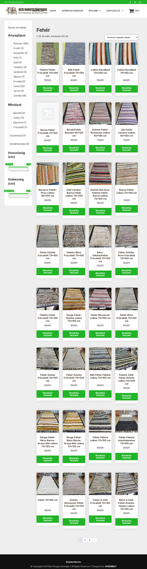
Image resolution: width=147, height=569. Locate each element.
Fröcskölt (20, 127)
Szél (17, 62)
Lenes (19, 86)
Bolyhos (20, 43)
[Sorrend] (121, 37)
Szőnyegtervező (72, 10)
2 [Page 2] (85, 540)
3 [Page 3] (89, 540)
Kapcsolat (113, 10)
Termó (18, 90)
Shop (53, 10)
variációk (20, 71)
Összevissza (17, 135)
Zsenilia (19, 95)
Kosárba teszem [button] (47, 89)
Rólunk (93, 10)
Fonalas (19, 81)
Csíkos (18, 117)
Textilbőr (20, 67)
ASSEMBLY (111, 566)
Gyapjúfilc (20, 53)
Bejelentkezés (73, 562)
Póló (17, 57)
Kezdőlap (38, 10)
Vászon (19, 76)
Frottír (18, 48)
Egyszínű (19, 122)
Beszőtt (19, 113)
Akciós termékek (17, 27)
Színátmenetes (19, 143)
